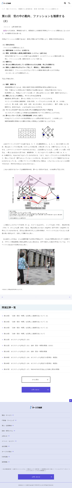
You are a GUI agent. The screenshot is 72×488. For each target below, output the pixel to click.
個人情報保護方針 (7, 469)
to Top (70, 400)
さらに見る (35, 379)
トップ (3, 8)
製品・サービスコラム (12, 8)
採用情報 (5, 462)
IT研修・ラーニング (9, 420)
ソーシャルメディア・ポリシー (61, 469)
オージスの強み (8, 451)
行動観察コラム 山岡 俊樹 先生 (25, 8)
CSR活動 (6, 457)
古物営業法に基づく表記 (46, 469)
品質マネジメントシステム (19, 469)
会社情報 (5, 446)
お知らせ (5, 436)
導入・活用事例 (8, 425)
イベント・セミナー (9, 441)
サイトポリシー (30, 470)
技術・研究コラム (8, 431)
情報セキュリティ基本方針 (33, 469)
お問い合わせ (40, 389)
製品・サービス (8, 415)
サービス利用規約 (40, 470)
